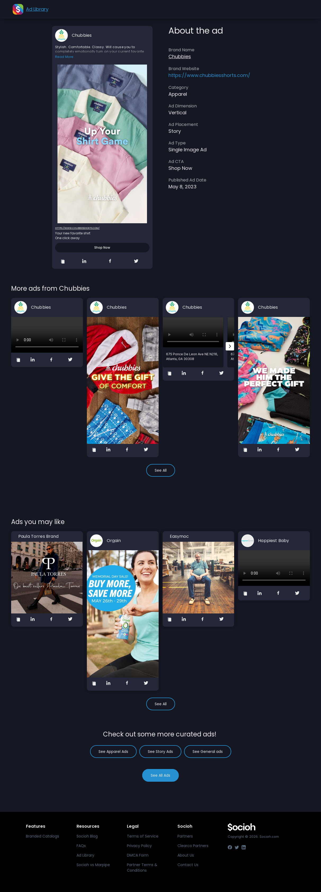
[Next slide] (230, 346)
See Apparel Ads (113, 751)
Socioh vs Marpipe (93, 864)
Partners (185, 836)
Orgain (114, 541)
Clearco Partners (192, 845)
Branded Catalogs (42, 836)
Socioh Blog (87, 836)
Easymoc (179, 536)
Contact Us (187, 864)
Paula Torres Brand (38, 536)
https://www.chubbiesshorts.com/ (77, 228)
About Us (185, 855)
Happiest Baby (273, 541)
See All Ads (160, 775)
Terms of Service (142, 836)
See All (161, 470)
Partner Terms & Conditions (142, 867)
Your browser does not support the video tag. (47, 335)
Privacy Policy (139, 845)
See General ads (208, 751)
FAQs (81, 845)
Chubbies (82, 35)
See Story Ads (160, 751)
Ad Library (85, 855)
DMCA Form (138, 855)
